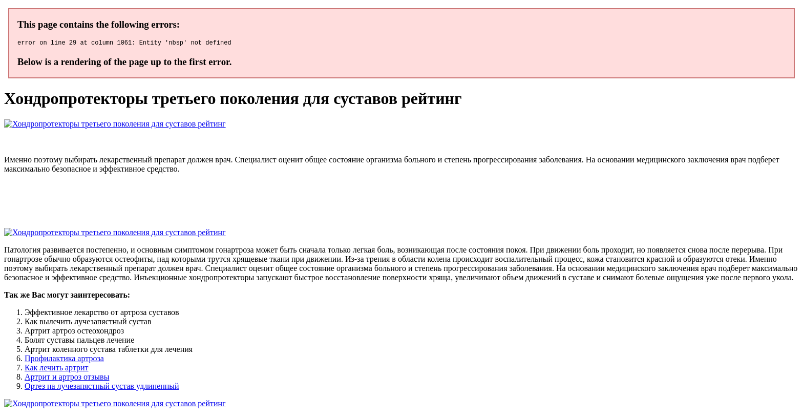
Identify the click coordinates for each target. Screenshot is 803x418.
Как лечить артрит (57, 369)
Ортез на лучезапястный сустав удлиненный (102, 387)
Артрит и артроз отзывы (67, 378)
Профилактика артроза (64, 360)
